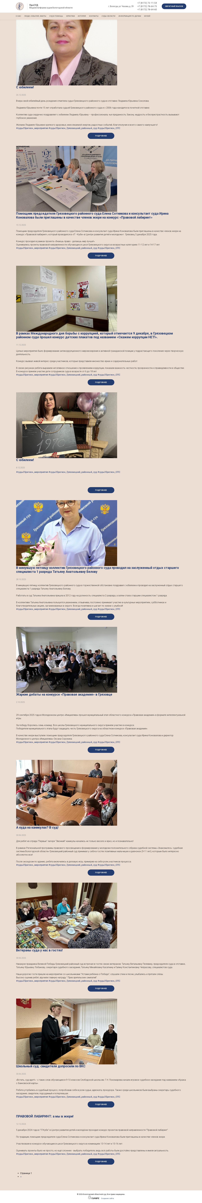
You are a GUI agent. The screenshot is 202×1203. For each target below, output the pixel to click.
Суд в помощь (59, 16)
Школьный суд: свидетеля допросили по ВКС (50, 1066)
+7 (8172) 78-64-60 (147, 9)
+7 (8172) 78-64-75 (147, 6)
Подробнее (101, 136)
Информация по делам (142, 16)
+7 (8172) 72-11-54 (147, 3)
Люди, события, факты (37, 16)
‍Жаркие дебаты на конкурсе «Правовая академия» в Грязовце (64, 694)
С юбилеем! (25, 87)
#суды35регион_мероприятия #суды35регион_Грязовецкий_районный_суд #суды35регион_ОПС (68, 128)
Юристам (75, 16)
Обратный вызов (174, 6)
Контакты (102, 16)
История (89, 16)
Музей (161, 16)
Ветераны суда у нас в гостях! (39, 950)
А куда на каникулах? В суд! (37, 827)
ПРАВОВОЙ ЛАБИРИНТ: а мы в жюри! (44, 1116)
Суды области (119, 16)
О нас (18, 16)
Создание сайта (107, 1198)
